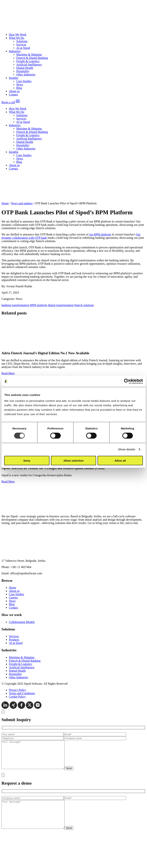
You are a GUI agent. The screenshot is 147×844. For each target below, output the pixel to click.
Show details (126, 449)
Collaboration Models (22, 622)
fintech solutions (84, 305)
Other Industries (26, 74)
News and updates (22, 203)
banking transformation (15, 305)
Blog (19, 87)
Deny (26, 460)
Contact (13, 94)
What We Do (16, 37)
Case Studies (23, 81)
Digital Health (24, 67)
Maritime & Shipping (29, 54)
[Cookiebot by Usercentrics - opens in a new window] (126, 381)
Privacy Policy (17, 689)
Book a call (8, 102)
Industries (15, 51)
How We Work (17, 34)
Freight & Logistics (27, 61)
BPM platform (38, 305)
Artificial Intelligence (29, 64)
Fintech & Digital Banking (32, 57)
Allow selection (73, 460)
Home (5, 203)
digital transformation (61, 305)
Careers (13, 597)
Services (21, 44)
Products (14, 639)
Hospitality (22, 71)
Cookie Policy (17, 696)
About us (14, 91)
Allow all (120, 460)
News (19, 84)
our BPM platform (100, 234)
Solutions (21, 41)
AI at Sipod (23, 47)
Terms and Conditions (22, 693)
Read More (8, 373)
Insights (13, 77)
